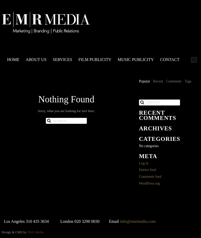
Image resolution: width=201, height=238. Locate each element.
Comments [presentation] (174, 81)
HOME (13, 59)
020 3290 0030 (86, 221)
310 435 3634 (37, 221)
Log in (143, 163)
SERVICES (62, 59)
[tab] (144, 81)
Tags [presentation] (188, 81)
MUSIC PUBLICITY (136, 59)
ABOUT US (36, 59)
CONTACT (170, 59)
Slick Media (35, 232)
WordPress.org (149, 183)
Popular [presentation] (144, 81)
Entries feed (147, 170)
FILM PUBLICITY (95, 59)
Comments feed (150, 177)
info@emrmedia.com (138, 221)
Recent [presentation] (158, 81)
